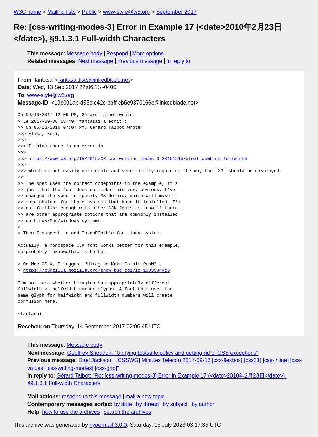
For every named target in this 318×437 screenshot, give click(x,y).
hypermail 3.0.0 (108, 425)
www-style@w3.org (126, 12)
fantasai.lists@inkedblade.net (94, 80)
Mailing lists (61, 12)
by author (202, 404)
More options (148, 53)
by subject (175, 404)
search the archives (127, 412)
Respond (117, 53)
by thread (147, 404)
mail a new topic (145, 396)
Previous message (139, 61)
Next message (95, 61)
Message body (84, 53)
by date (123, 404)
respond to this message (91, 396)
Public (89, 12)
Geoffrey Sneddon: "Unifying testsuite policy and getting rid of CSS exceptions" (163, 353)
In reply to (178, 61)
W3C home (27, 12)
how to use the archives (71, 412)
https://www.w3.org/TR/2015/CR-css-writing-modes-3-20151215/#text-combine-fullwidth (137, 159)
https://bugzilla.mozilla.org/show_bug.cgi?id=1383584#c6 (96, 271)
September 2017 (176, 12)
